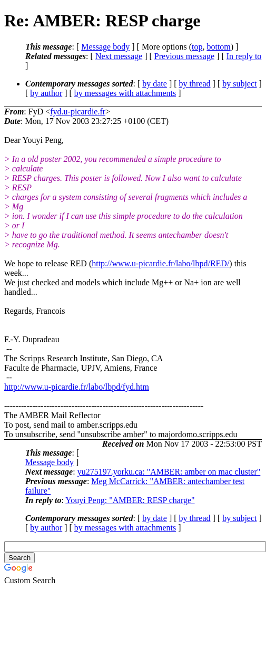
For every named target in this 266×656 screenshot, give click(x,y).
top (197, 46)
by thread (195, 83)
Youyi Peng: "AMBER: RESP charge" (129, 500)
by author (46, 93)
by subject (239, 83)
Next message (118, 56)
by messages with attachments (125, 93)
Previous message (184, 56)
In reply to (244, 56)
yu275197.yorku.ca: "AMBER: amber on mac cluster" (169, 471)
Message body (105, 46)
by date (154, 83)
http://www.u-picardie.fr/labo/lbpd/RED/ (160, 263)
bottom (218, 46)
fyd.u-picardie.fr (77, 111)
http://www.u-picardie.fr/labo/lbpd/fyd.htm (76, 386)
